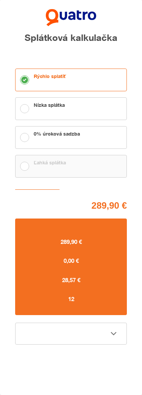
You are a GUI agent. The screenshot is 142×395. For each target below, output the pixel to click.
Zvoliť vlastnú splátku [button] (39, 187)
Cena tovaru (28, 204)
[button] (71, 333)
